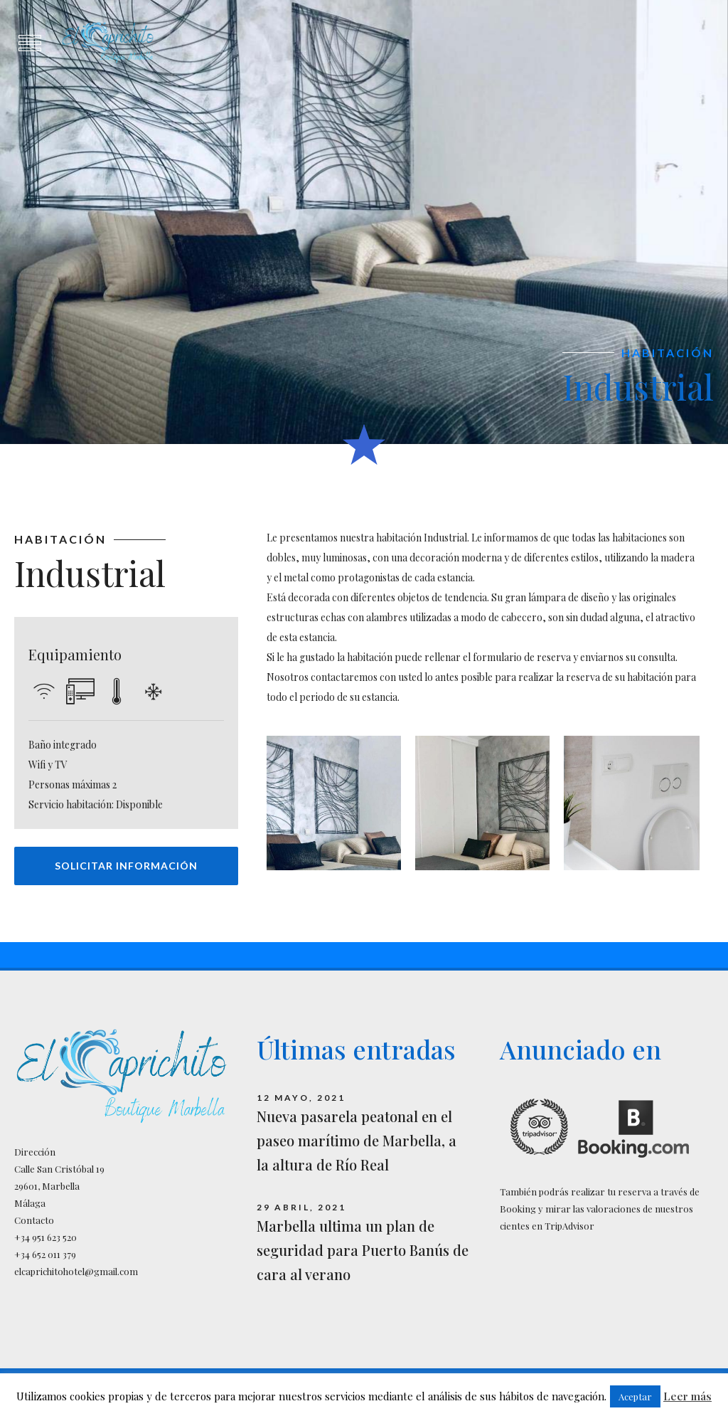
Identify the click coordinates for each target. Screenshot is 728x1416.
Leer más (687, 1396)
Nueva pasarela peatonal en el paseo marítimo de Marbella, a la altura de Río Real (356, 1140)
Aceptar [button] (635, 1396)
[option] (364, 222)
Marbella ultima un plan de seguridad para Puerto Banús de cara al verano (363, 1250)
